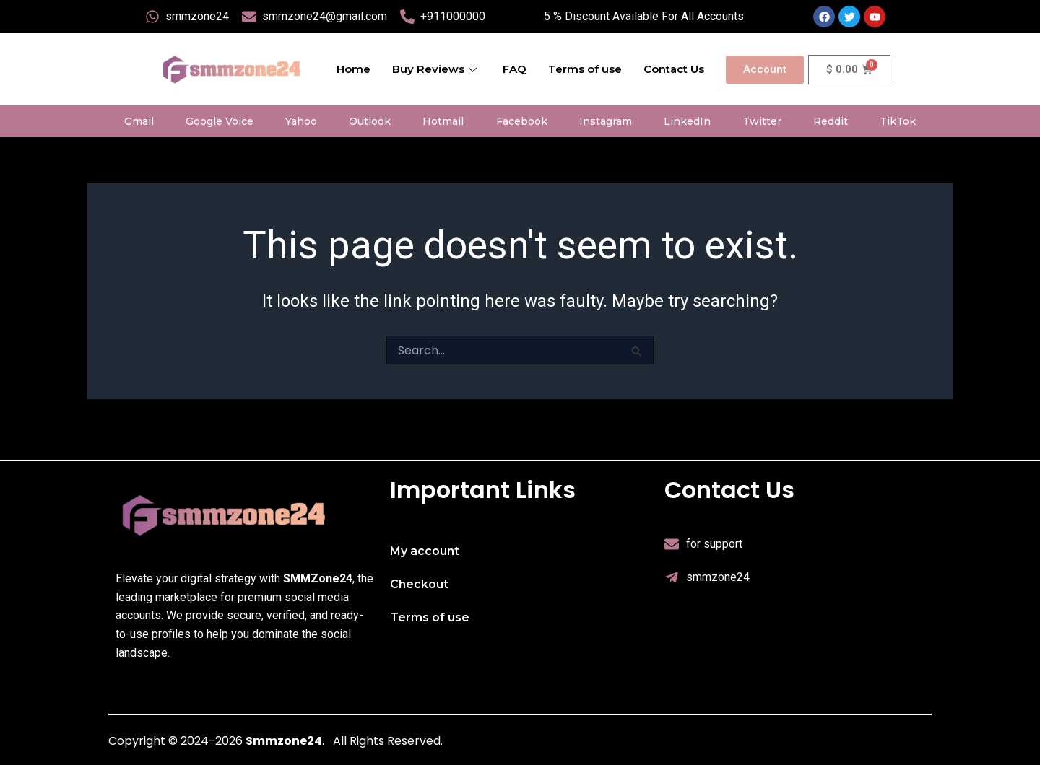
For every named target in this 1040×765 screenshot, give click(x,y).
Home (353, 69)
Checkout (419, 584)
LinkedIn (687, 121)
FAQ (514, 69)
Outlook (370, 121)
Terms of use (585, 69)
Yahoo (301, 121)
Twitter (761, 121)
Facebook (521, 121)
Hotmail (443, 121)
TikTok (898, 121)
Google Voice (220, 121)
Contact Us (674, 69)
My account (424, 551)
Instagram (605, 121)
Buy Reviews (434, 69)
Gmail (139, 121)
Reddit (830, 121)
